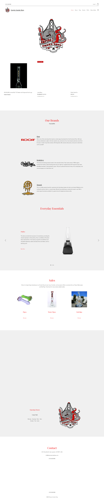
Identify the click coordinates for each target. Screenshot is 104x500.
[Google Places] (98, 10)
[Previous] (5, 240)
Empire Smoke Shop (17, 10)
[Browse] (25, 318)
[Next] (98, 240)
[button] (98, 4)
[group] (52, 79)
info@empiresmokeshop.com (52, 455)
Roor (38, 136)
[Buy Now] (23, 249)
